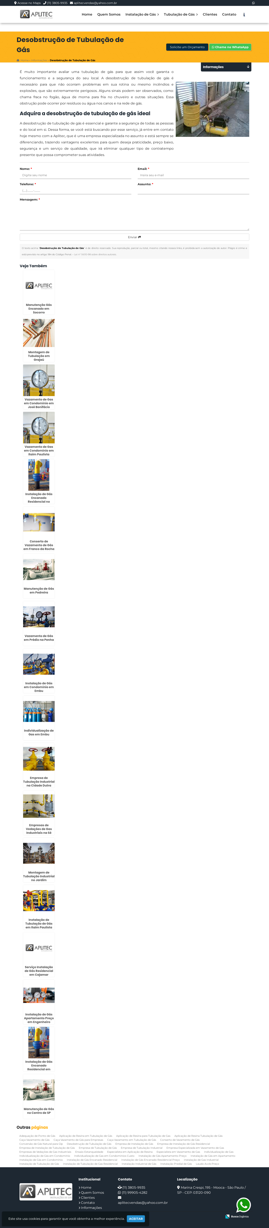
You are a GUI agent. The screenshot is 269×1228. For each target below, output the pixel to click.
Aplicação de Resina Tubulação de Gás (198, 1135)
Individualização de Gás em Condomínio (44, 1155)
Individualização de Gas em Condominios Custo (104, 1155)
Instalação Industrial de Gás (139, 1163)
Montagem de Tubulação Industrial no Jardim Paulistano (39, 878)
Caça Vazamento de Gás (34, 1139)
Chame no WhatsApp (230, 47)
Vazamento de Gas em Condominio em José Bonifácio (39, 403)
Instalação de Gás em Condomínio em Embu (39, 687)
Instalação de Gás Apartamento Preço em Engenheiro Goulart (39, 1020)
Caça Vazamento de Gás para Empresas (78, 1139)
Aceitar (136, 1219)
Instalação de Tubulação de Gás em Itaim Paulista (38, 923)
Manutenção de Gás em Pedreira (39, 590)
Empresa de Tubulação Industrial (141, 1147)
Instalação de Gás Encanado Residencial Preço (150, 1159)
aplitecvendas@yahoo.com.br (95, 3)
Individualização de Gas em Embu (39, 732)
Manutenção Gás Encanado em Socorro (39, 308)
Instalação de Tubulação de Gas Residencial (90, 1163)
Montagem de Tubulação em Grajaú (39, 356)
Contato (229, 14)
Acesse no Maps (29, 3)
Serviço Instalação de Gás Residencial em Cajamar (39, 971)
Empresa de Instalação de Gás (134, 1143)
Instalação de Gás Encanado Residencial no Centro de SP (38, 499)
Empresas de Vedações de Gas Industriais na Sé (39, 829)
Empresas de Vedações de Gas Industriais (45, 1151)
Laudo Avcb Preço (207, 1163)
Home (87, 14)
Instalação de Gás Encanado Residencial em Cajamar (38, 1067)
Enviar (134, 237)
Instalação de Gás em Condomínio (41, 1159)
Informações (91, 1207)
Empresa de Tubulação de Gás (98, 1147)
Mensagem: (30, 199)
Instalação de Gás (142, 14)
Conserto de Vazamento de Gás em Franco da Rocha (39, 545)
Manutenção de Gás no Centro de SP (39, 1111)
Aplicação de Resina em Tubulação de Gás (85, 1135)
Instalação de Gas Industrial (201, 1159)
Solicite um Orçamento (187, 47)
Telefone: (28, 184)
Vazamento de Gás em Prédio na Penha (39, 638)
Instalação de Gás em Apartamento (213, 1155)
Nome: (26, 169)
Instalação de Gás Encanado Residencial (92, 1159)
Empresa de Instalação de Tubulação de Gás (47, 1147)
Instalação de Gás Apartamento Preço (162, 1155)
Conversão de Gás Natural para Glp (41, 1143)
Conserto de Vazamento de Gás (180, 1139)
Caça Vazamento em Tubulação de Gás (131, 1139)
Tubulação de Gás (181, 14)
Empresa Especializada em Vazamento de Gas (195, 1147)
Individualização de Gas (218, 1151)
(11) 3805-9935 (57, 3)
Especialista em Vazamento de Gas (178, 1151)
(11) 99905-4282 (134, 1192)
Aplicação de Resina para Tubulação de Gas (143, 1135)
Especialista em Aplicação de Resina (130, 1151)
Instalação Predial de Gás (176, 1163)
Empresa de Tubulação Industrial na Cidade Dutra (39, 781)
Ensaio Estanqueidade (89, 1151)
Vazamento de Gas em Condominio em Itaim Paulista (39, 450)
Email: (143, 169)
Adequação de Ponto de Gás (37, 1135)
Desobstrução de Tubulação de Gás (89, 1143)
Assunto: (145, 184)
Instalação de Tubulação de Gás (39, 1163)
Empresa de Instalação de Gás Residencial (183, 1143)
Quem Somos (108, 14)
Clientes (210, 14)
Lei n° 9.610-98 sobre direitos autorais (95, 254)
